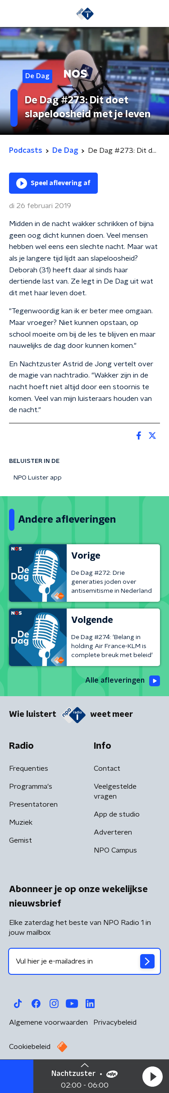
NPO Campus (115, 850)
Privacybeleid (115, 1022)
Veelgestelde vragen (115, 791)
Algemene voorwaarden (48, 1022)
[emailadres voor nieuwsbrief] (84, 961)
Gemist (20, 840)
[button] (152, 1076)
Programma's (30, 786)
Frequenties (28, 768)
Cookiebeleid (29, 1046)
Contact (107, 768)
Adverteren (113, 832)
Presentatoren (33, 804)
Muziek (20, 822)
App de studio (117, 814)
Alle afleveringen (122, 680)
